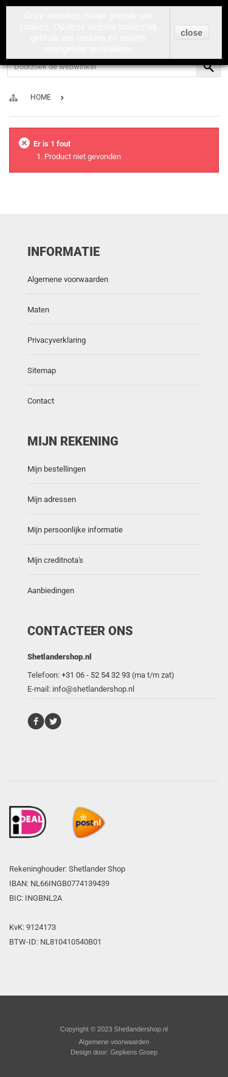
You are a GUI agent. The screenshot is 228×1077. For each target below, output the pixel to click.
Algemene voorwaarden (67, 279)
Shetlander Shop (97, 868)
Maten (38, 309)
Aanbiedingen (50, 590)
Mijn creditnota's (55, 560)
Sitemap (41, 370)
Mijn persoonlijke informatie (75, 529)
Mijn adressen (51, 499)
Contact (40, 400)
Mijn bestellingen (56, 468)
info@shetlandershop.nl (93, 688)
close (191, 33)
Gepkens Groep (133, 1052)
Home (40, 97)
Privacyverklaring (56, 340)
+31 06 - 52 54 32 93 (95, 675)
